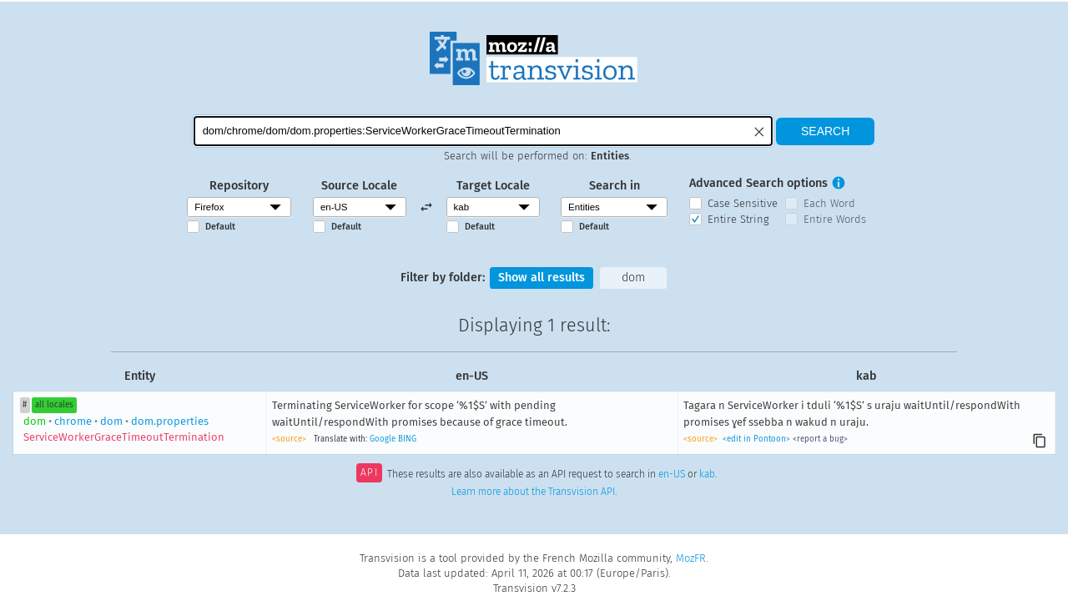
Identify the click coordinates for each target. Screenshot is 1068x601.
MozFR (691, 558)
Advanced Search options (758, 183)
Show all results (541, 277)
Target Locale (493, 186)
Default (220, 226)
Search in (614, 186)
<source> (289, 439)
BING (407, 439)
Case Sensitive (743, 203)
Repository (239, 186)
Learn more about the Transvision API (533, 491)
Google (382, 439)
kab (707, 474)
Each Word (829, 203)
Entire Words (835, 219)
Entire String (738, 219)
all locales (54, 405)
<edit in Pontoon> (756, 439)
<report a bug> (820, 439)
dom (633, 277)
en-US (671, 474)
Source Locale (359, 186)
